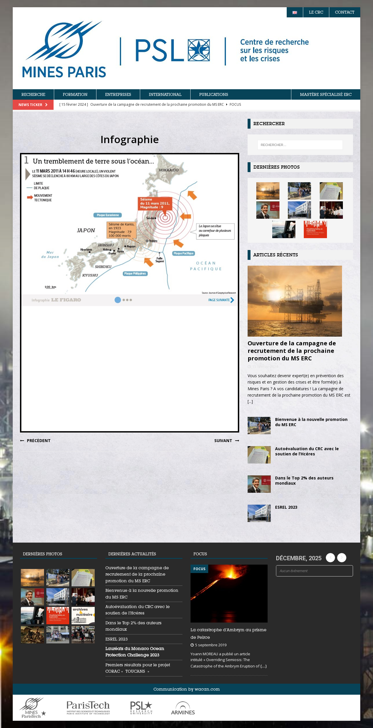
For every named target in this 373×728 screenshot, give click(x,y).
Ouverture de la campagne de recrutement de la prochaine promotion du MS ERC (292, 350)
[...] (250, 401)
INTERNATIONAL (165, 94)
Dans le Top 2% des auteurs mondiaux (304, 480)
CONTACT (344, 12)
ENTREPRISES (118, 94)
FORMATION (75, 94)
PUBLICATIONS (213, 94)
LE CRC (316, 12)
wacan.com (207, 689)
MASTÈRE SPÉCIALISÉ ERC (326, 94)
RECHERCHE (33, 94)
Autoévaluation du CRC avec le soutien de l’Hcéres (307, 451)
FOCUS (200, 554)
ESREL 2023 (286, 507)
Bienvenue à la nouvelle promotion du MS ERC (311, 422)
